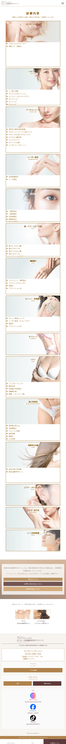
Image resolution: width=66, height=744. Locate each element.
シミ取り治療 (13, 91)
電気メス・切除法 (15, 46)
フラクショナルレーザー (17, 283)
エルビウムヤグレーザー (17, 44)
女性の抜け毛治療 (15, 469)
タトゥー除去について (17, 318)
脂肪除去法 (13, 219)
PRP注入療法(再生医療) (17, 129)
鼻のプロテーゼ (14, 248)
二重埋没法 (13, 211)
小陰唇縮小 (13, 428)
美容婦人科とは (14, 426)
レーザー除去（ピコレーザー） (20, 321)
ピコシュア (13, 104)
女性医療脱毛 (13, 177)
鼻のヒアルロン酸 (15, 246)
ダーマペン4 (13, 99)
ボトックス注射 (14, 142)
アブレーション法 (15, 288)
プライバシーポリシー (33, 733)
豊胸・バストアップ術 (17, 394)
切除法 (11, 286)
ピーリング (13, 102)
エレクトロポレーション (17, 94)
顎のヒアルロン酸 (15, 251)
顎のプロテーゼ (14, 254)
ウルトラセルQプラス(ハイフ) (19, 134)
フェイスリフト (14, 140)
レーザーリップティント (17, 145)
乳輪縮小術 (13, 391)
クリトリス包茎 (14, 431)
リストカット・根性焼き (17, 280)
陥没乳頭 (12, 386)
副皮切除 (12, 433)
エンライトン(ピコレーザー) (19, 96)
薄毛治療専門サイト (16, 472)
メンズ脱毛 (13, 179)
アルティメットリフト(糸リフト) (20, 132)
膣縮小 (11, 436)
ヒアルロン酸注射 (15, 137)
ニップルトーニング (16, 383)
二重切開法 (13, 214)
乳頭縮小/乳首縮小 (15, 389)
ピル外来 (12, 439)
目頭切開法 (13, 216)
